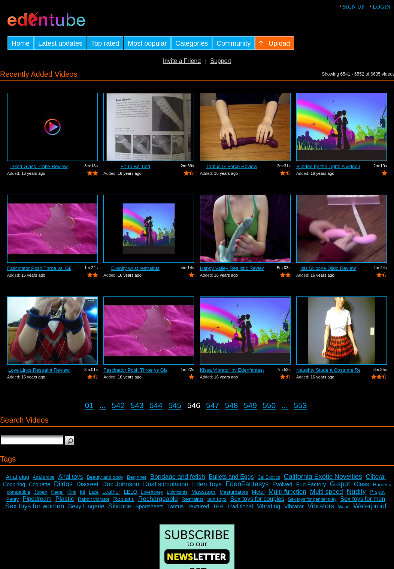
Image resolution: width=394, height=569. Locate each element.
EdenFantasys (247, 484)
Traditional (240, 506)
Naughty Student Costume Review (328, 370)
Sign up (353, 7)
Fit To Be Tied (135, 166)
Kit (82, 492)
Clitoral (376, 476)
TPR (218, 506)
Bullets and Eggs (231, 477)
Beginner (136, 477)
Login (381, 7)
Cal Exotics (269, 477)
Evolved (282, 484)
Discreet (87, 484)
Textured (198, 506)
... (102, 405)
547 (212, 405)
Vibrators (320, 506)
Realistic (123, 499)
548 (231, 405)
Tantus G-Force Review (231, 166)
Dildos (63, 484)
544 (156, 405)
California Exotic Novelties (323, 476)
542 (118, 405)
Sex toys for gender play (312, 499)
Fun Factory (311, 484)
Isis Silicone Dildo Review (328, 268)
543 (136, 405)
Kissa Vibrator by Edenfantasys (232, 370)
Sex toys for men (362, 499)
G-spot (340, 484)
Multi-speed (326, 491)
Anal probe (44, 477)
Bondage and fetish (177, 476)
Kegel (57, 492)
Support (220, 61)
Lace (93, 492)
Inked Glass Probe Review (38, 166)
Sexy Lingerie (86, 506)
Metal (258, 492)
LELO (130, 492)
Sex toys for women (34, 506)
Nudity (356, 491)
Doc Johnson (120, 484)
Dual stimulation (165, 484)
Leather (111, 492)
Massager (203, 492)
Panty (12, 499)
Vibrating (269, 506)
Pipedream (36, 499)
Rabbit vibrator (94, 499)
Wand (344, 506)
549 (250, 405)
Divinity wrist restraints (135, 268)
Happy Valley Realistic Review (232, 268)
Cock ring (14, 484)
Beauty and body (105, 477)
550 (269, 405)
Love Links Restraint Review (39, 370)
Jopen (40, 492)
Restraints (193, 499)
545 (174, 405)
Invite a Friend (182, 61)
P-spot (377, 492)
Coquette (39, 484)
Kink (71, 492)
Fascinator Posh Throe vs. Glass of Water (39, 268)
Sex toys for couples (257, 499)
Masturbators (234, 492)
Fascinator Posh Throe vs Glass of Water (135, 370)
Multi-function (287, 491)
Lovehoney (152, 492)
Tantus (175, 506)
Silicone (120, 506)
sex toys (216, 499)
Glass (361, 484)
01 (89, 405)
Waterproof (369, 506)
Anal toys (70, 477)
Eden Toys (207, 484)
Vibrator (294, 506)
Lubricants (177, 492)
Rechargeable (158, 498)
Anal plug (18, 477)
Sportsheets (150, 506)
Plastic (64, 498)
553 (300, 405)
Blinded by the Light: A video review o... (328, 166)
